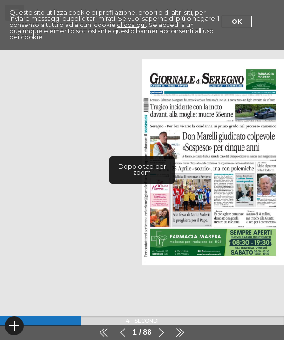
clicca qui (131, 24)
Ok (237, 21)
